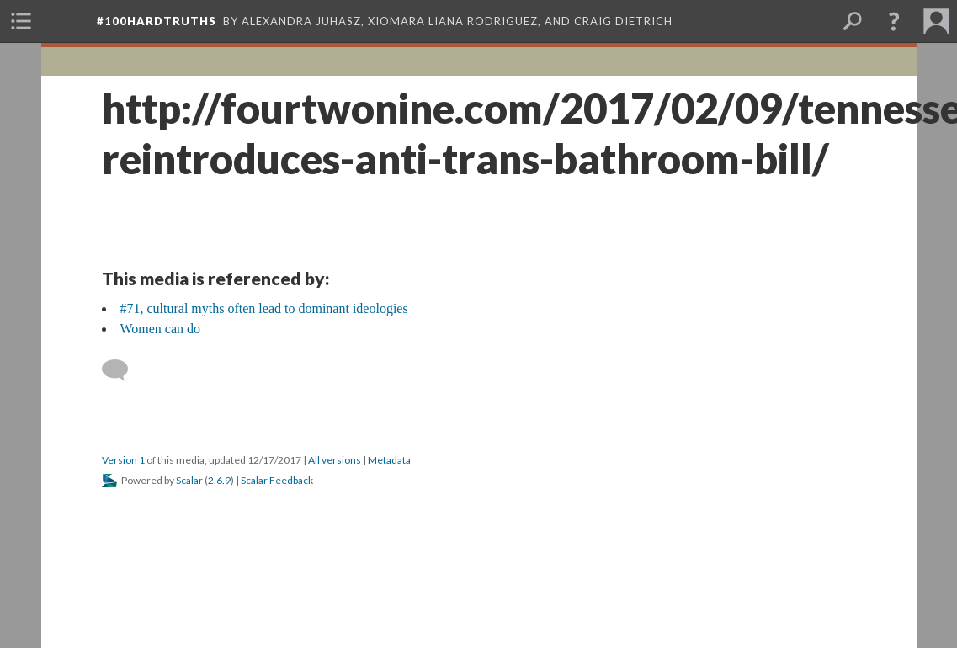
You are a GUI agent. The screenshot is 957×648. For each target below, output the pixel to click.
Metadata (389, 460)
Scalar (189, 480)
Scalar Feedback (277, 480)
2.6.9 (219, 480)
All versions (334, 460)
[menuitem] (21, 21)
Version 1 (123, 460)
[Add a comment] (122, 370)
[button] (894, 21)
